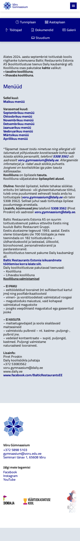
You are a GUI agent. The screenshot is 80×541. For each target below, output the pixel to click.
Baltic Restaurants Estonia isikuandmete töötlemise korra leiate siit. (32, 262)
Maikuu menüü (14, 101)
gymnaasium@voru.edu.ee (22, 453)
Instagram (10, 476)
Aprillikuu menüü (15, 139)
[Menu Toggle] (73, 5)
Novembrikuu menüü (18, 120)
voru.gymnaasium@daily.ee (38, 160)
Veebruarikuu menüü (18, 131)
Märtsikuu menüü (16, 135)
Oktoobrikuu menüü (17, 116)
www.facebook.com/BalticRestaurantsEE (32, 375)
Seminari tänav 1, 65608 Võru (24, 457)
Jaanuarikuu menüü (17, 127)
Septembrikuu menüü (18, 113)
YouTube (9, 479)
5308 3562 (60, 156)
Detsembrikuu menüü (18, 124)
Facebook (10, 472)
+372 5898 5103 (15, 450)
